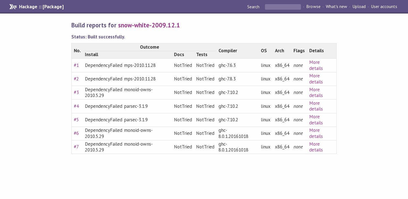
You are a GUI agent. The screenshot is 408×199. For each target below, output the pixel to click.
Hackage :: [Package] (41, 6)
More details (316, 65)
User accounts (384, 6)
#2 (76, 79)
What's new (336, 6)
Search (254, 6)
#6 (76, 133)
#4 (76, 106)
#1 (76, 65)
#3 (76, 92)
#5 (76, 120)
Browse (313, 6)
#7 (76, 147)
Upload (359, 6)
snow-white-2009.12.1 (149, 25)
